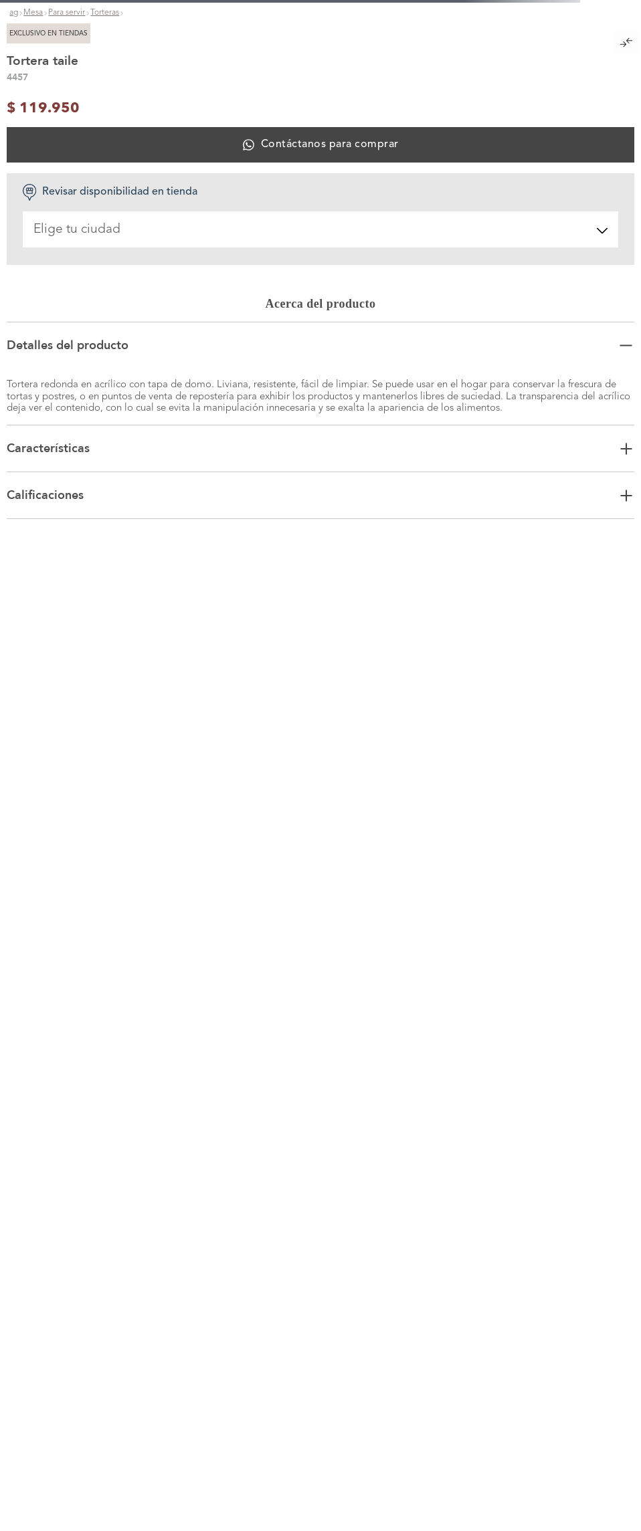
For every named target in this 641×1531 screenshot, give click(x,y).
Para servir (66, 13)
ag (13, 13)
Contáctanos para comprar (330, 144)
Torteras (104, 13)
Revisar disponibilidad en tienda (110, 192)
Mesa (33, 13)
